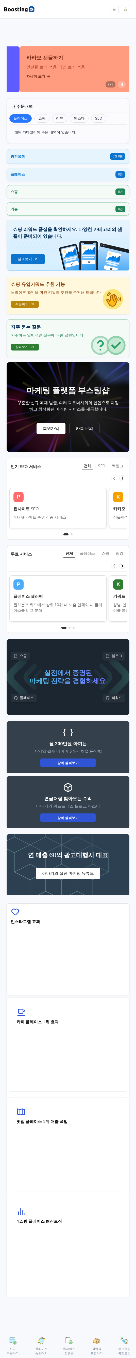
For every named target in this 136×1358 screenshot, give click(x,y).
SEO (101, 466)
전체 (87, 466)
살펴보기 (25, 347)
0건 (120, 174)
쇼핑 (105, 553)
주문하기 (25, 304)
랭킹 (119, 553)
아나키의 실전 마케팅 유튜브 (68, 873)
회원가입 (51, 428)
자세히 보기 (25, 76)
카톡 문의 (84, 428)
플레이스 (87, 553)
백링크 (117, 466)
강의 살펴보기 (68, 763)
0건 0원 (117, 156)
